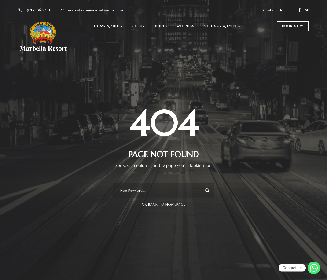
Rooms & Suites (107, 26)
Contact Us (272, 10)
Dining (160, 26)
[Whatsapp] (314, 268)
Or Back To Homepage (163, 204)
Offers (138, 26)
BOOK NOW (292, 26)
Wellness (185, 26)
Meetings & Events (221, 26)
